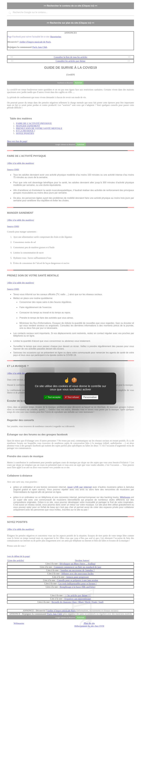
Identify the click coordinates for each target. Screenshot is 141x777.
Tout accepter (53, 397)
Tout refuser (72, 397)
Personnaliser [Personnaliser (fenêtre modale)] (90, 397)
